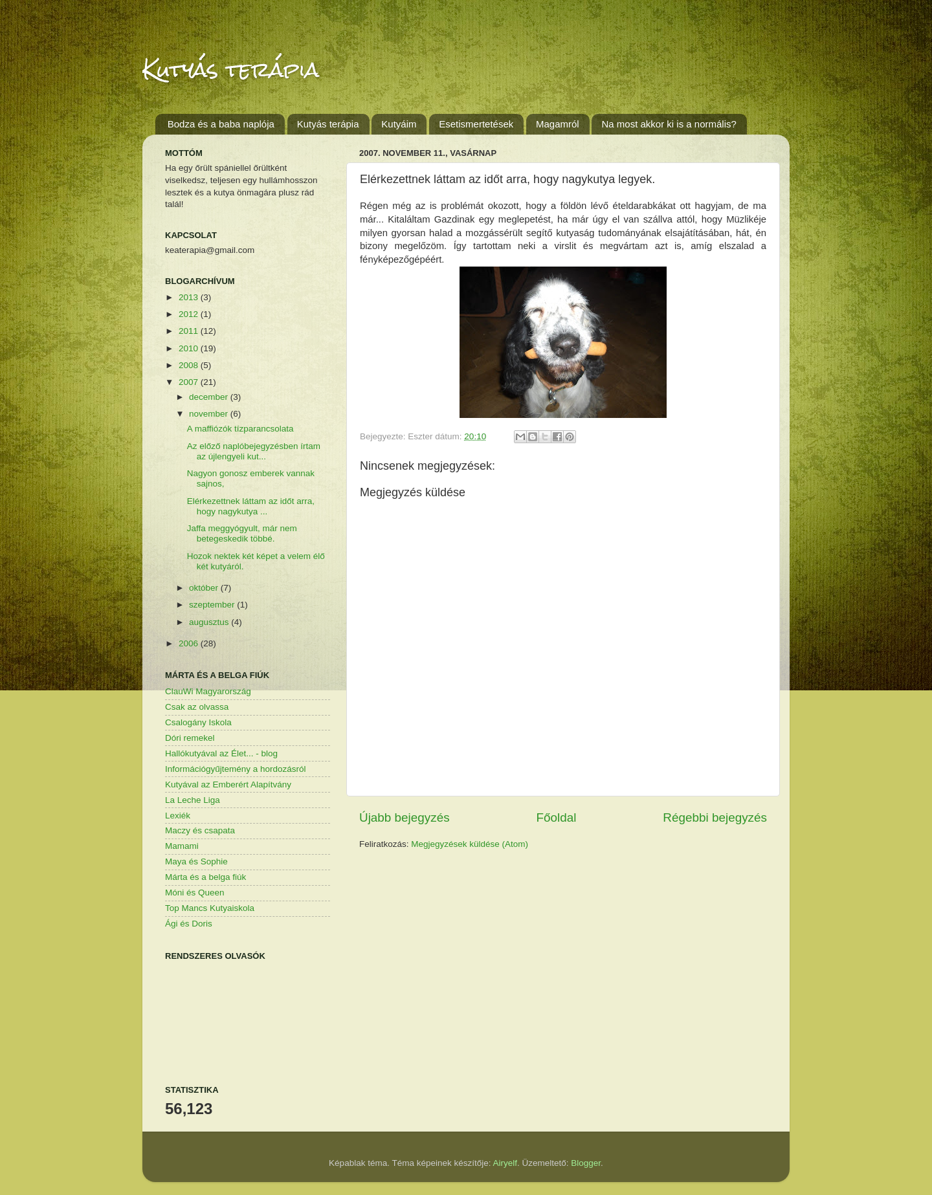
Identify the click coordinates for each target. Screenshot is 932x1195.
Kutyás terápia (230, 70)
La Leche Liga (192, 800)
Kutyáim (398, 123)
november (209, 414)
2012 (190, 314)
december (209, 397)
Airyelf (505, 1163)
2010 (190, 348)
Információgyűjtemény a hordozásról (235, 769)
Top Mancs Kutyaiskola (209, 908)
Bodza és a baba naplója (221, 123)
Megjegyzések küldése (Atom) (469, 844)
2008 (190, 365)
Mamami (182, 846)
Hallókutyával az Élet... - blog (221, 753)
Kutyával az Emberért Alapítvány (228, 784)
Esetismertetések (476, 123)
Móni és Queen (195, 892)
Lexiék (177, 815)
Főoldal (557, 817)
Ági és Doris (188, 923)
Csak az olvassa (196, 707)
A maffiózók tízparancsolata (240, 428)
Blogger (586, 1163)
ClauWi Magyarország (208, 691)
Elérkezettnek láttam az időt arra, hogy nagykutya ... (251, 506)
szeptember (213, 604)
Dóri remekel (190, 738)
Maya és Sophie (196, 861)
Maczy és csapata (200, 830)
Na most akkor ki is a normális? (668, 123)
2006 (190, 643)
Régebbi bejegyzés (715, 817)
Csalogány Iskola (198, 722)
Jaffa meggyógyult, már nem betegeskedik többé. (242, 533)
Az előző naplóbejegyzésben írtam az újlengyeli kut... (253, 451)
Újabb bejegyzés (404, 817)
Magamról (557, 123)
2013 (190, 297)
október (205, 588)
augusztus (210, 622)
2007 (190, 382)
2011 (190, 331)
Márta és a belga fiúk (205, 877)
